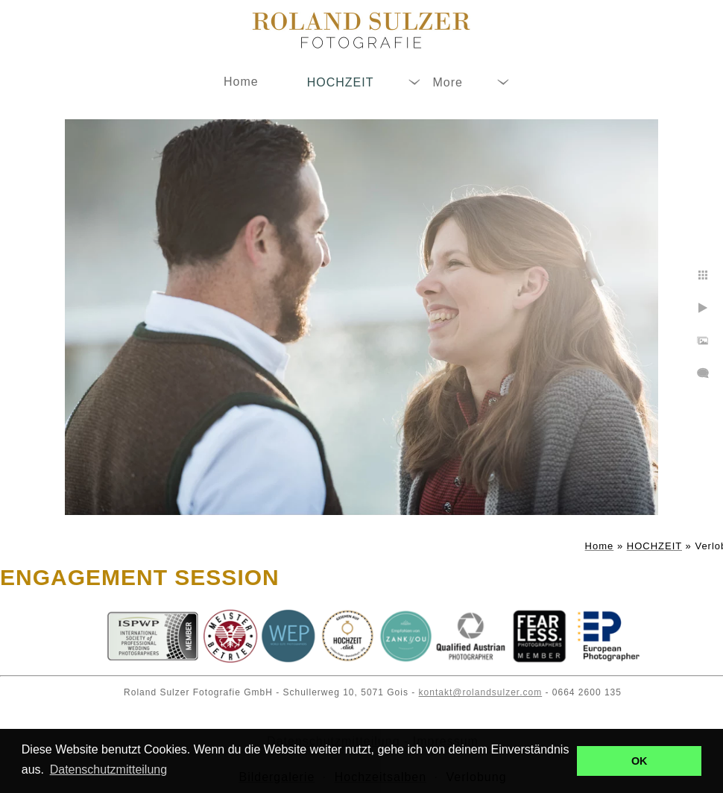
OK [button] (639, 761)
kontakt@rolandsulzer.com (481, 692)
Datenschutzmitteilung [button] (108, 769)
